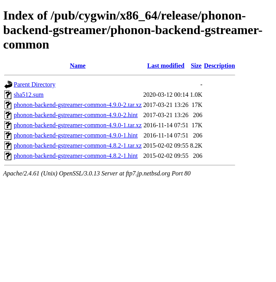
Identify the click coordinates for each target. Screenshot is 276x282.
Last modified (166, 65)
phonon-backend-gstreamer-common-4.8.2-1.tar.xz (78, 145)
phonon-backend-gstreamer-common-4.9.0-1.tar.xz (78, 125)
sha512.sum (29, 94)
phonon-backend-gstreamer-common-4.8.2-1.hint (76, 155)
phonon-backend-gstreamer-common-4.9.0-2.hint (76, 115)
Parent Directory (34, 84)
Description (219, 65)
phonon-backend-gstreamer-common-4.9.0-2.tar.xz (78, 104)
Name (78, 65)
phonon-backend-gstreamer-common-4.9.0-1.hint (76, 135)
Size (196, 65)
